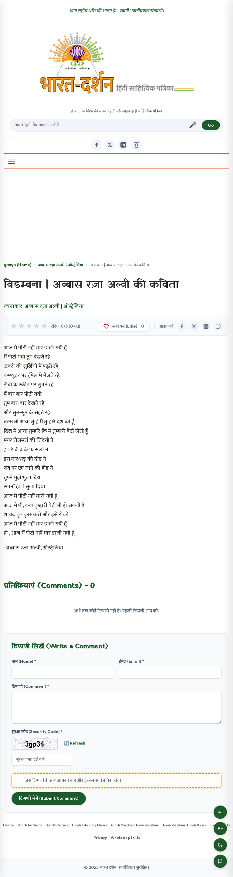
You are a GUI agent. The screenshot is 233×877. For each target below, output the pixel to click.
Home (8, 824)
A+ (220, 828)
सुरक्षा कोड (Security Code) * (37, 731)
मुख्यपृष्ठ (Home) (17, 265)
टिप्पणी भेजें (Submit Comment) (49, 798)
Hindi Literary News (89, 824)
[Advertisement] (116, 216)
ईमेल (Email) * (131, 661)
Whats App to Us (125, 837)
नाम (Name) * (24, 661)
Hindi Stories (57, 824)
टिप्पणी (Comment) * (30, 686)
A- (220, 812)
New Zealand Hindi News (185, 824)
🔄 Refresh (74, 743)
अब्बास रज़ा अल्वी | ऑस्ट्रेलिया (60, 265)
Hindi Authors (30, 824)
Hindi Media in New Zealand (135, 824)
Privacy (100, 837)
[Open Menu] (11, 161)
